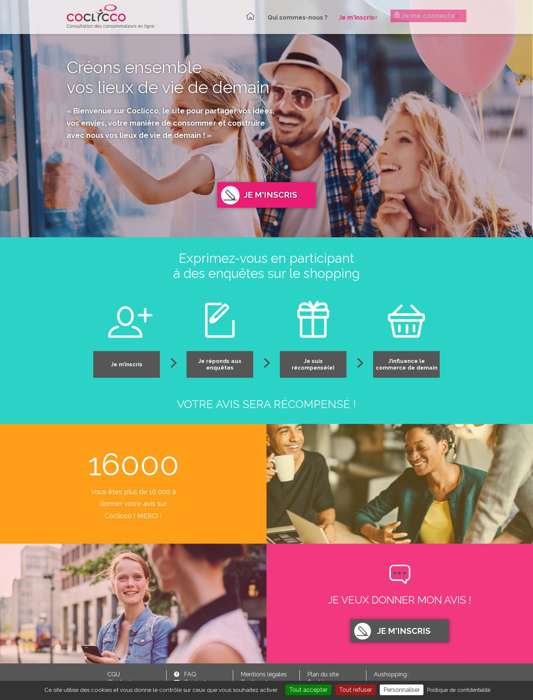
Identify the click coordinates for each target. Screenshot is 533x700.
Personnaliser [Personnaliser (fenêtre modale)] (401, 689)
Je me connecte (431, 17)
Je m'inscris (354, 16)
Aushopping (393, 674)
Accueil (244, 15)
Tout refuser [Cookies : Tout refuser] (355, 689)
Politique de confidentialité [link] (458, 690)
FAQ (190, 674)
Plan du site (323, 674)
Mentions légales (264, 674)
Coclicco (110, 16)
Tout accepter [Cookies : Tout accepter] (308, 689)
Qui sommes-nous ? (293, 17)
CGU (113, 674)
